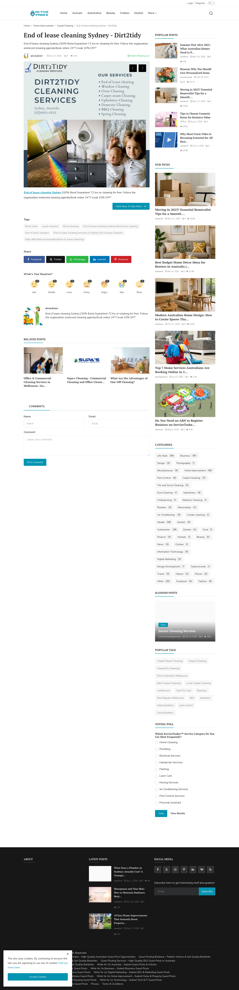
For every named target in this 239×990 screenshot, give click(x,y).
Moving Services (168, 782)
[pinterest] (184, 869)
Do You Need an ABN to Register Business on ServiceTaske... (179, 422)
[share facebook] (34, 259)
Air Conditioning (169, 514)
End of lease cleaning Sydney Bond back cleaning (110, 226)
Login (190, 3)
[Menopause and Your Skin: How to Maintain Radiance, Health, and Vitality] (100, 894)
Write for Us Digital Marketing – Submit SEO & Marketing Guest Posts (132, 972)
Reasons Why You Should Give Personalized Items (195, 71)
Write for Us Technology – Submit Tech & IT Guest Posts (131, 980)
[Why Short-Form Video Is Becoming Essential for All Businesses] (166, 140)
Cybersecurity (200, 566)
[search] (211, 13)
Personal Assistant (170, 802)
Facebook (184, 581)
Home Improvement (43, 25)
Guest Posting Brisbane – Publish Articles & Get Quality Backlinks (174, 956)
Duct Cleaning (167, 492)
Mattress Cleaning (195, 500)
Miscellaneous (168, 470)
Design (164, 463)
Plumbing (164, 749)
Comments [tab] (37, 406)
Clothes (124, 13)
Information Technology (173, 551)
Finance (164, 537)
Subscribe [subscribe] (207, 891)
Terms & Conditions (112, 984)
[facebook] (157, 869)
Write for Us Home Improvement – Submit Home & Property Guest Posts (136, 976)
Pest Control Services (172, 796)
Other (163, 581)
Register (200, 3)
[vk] (201, 869)
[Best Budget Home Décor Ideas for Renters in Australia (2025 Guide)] (185, 242)
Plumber (164, 507)
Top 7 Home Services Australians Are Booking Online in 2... (182, 370)
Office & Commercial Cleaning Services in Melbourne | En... (37, 382)
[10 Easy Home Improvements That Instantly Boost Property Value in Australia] (100, 921)
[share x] (55, 259)
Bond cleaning (71, 226)
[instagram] (175, 869)
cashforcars (163, 690)
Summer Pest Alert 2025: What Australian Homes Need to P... (195, 48)
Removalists (187, 507)
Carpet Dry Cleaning (168, 668)
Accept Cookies (37, 976)
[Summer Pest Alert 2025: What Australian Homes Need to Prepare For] (166, 50)
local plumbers (165, 712)
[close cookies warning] (67, 954)
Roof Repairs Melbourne (170, 698)
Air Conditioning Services (173, 789)
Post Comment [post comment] (35, 462)
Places (201, 574)
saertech (184, 56)
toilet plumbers (165, 705)
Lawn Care (165, 776)
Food (208, 529)
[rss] (210, 869)
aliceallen (51, 308)
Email (92, 416)
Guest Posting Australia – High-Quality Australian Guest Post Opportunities (94, 956)
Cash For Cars (183, 690)
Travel (163, 574)
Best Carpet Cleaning (169, 683)
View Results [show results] (177, 813)
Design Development (171, 566)
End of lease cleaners (37, 232)
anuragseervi (161, 376)
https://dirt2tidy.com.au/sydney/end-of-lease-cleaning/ (54, 239)
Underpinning (167, 500)
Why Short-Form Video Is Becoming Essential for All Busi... (196, 137)
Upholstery (192, 492)
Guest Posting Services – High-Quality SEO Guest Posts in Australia (138, 960)
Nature (182, 574)
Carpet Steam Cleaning (170, 661)
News (163, 544)
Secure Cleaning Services (176, 631)
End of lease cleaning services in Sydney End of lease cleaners (88, 232)
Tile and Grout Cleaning (173, 485)
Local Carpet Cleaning (198, 683)
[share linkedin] (99, 259)
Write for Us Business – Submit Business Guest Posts (119, 968)
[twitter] (166, 869)
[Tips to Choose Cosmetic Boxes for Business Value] (166, 119)
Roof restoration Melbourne (172, 675)
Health (164, 522)
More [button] (152, 13)
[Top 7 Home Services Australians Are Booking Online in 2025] (185, 347)
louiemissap (186, 77)
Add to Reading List (139, 55)
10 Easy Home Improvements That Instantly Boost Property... (130, 919)
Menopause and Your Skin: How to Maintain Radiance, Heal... (129, 892)
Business (188, 455)
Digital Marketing (169, 559)
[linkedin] (192, 869)
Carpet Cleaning (65, 25)
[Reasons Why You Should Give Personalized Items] (166, 75)
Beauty (110, 13)
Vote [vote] (161, 813)
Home (63, 13)
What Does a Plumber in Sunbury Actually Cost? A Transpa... (128, 871)
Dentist (138, 13)
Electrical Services (169, 755)
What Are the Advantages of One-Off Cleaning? (128, 380)
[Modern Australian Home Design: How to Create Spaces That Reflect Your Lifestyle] (185, 295)
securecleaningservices (169, 636)
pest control (186, 705)
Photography (186, 463)
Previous (133, 68)
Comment (29, 432)
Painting (164, 769)
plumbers (205, 698)
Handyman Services (171, 762)
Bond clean (31, 226)
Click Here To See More (131, 206)
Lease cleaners (50, 226)
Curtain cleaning (198, 514)
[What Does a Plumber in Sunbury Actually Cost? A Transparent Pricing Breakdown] (100, 873)
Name (27, 416)
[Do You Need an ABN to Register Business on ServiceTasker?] (185, 400)
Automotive (94, 13)
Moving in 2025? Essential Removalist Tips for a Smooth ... (196, 93)
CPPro (183, 121)
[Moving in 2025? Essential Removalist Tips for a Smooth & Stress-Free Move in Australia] (166, 95)
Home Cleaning (168, 742)
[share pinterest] (121, 259)
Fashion (205, 581)
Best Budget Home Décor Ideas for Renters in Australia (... (180, 264)
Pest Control (167, 478)
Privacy (95, 984)
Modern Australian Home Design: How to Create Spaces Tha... (183, 317)
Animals (77, 13)
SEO (192, 698)
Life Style (165, 455)
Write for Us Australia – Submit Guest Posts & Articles (127, 964)
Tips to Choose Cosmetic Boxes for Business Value (195, 115)
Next (142, 68)
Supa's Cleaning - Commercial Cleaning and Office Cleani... (86, 380)
